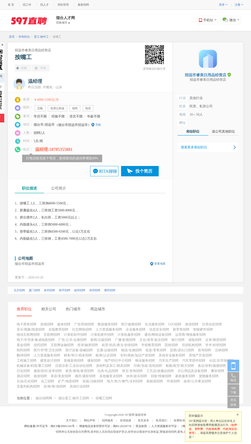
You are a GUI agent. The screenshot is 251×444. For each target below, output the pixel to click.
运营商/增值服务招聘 (190, 334)
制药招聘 (23, 350)
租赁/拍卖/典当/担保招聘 (120, 345)
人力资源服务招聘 (109, 329)
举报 (43, 68)
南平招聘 (64, 290)
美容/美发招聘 (61, 376)
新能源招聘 (154, 381)
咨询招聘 (204, 350)
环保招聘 (173, 381)
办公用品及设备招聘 (192, 371)
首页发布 (143, 420)
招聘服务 (107, 420)
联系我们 (161, 420)
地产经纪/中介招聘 (118, 360)
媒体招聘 (63, 324)
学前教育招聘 (151, 345)
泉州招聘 (49, 290)
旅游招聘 (191, 324)
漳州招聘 (94, 290)
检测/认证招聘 (106, 355)
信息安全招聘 (159, 329)
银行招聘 (178, 340)
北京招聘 (19, 290)
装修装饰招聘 (74, 360)
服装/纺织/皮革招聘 (48, 371)
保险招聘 (195, 340)
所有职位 (24, 36)
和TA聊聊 (108, 171)
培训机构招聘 (192, 345)
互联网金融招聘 (62, 345)
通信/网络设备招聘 (158, 334)
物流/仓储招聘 (131, 350)
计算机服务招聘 (129, 334)
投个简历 (143, 171)
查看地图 (160, 263)
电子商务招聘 (26, 324)
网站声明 (89, 420)
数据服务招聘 (107, 324)
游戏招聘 (46, 324)
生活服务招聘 (155, 324)
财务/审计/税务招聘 (78, 355)
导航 (98, 124)
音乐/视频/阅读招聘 (31, 329)
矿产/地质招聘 (68, 381)
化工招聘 (47, 381)
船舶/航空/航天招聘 (180, 365)
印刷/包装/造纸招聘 (148, 365)
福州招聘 (79, 290)
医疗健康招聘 (131, 324)
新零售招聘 (181, 329)
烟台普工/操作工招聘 (73, 398)
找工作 (27, 4)
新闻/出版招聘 (100, 340)
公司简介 (58, 188)
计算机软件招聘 (75, 334)
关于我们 (71, 420)
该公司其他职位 (223, 131)
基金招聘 (23, 345)
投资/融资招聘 (87, 345)
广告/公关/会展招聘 (72, 340)
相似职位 (192, 131)
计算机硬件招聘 (102, 334)
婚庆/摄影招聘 (85, 376)
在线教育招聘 (58, 329)
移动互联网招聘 (28, 334)
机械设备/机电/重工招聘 (34, 365)
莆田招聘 (109, 290)
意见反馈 (233, 402)
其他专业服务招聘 (172, 355)
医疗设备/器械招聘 (79, 350)
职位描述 (29, 188)
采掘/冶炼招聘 (92, 381)
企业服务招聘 (136, 329)
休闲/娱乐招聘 (136, 376)
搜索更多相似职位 (194, 147)
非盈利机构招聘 (28, 386)
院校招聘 (171, 345)
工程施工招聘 (26, 360)
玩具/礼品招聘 (107, 371)
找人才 (44, 4)
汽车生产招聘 (168, 360)
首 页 (11, 4)
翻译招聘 (23, 355)
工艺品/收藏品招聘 (160, 371)
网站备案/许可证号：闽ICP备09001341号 (49, 426)
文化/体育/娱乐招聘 (153, 340)
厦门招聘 (34, 290)
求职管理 (63, 4)
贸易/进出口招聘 (182, 350)
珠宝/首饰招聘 (132, 371)
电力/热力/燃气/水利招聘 (125, 381)
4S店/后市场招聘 (221, 360)
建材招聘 (94, 360)
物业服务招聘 (145, 360)
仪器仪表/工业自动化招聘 (73, 365)
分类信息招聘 (212, 324)
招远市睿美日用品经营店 (33, 50)
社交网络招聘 (82, 329)
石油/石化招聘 (27, 381)
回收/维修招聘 (161, 376)
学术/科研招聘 (215, 345)
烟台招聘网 (44, 398)
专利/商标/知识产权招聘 (137, 355)
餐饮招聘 (217, 371)
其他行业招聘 (79, 386)
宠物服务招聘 (209, 376)
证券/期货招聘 (215, 340)
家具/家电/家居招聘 (79, 371)
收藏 (24, 68)
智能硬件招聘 (203, 329)
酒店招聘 (23, 376)
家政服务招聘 (185, 376)
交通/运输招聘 (107, 350)
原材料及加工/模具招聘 (113, 365)
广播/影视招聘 (125, 340)
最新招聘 (83, 4)
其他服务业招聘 (110, 376)
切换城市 (63, 22)
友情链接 (125, 420)
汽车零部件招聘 (193, 360)
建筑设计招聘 (50, 360)
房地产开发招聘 (200, 355)
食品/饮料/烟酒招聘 (212, 365)
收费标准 (179, 420)
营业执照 (141, 426)
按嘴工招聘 (104, 398)
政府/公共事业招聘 (197, 381)
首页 (12, 36)
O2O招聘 (174, 324)
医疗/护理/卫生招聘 (48, 350)
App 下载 (233, 390)
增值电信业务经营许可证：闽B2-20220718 (105, 426)
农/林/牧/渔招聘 (55, 386)
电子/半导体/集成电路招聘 (36, 340)
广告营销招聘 (84, 324)
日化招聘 (23, 371)
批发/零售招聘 (156, 350)
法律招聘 (221, 350)
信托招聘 (40, 345)
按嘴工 (57, 36)
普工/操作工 (41, 36)
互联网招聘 (52, 334)
